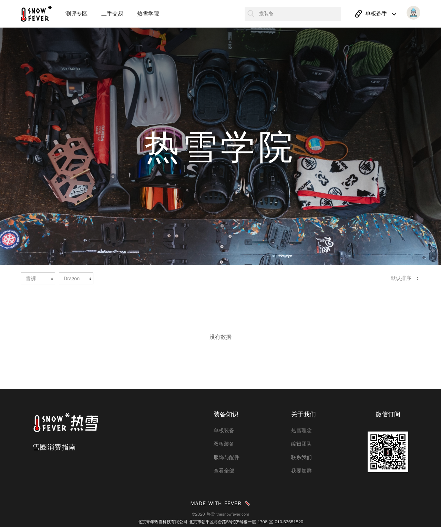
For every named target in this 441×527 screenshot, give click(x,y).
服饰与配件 (226, 457)
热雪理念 (301, 430)
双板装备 (224, 444)
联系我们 (301, 457)
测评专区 (76, 13)
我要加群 (301, 471)
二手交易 (112, 13)
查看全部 (224, 471)
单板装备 (224, 430)
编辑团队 (301, 444)
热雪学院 (148, 13)
